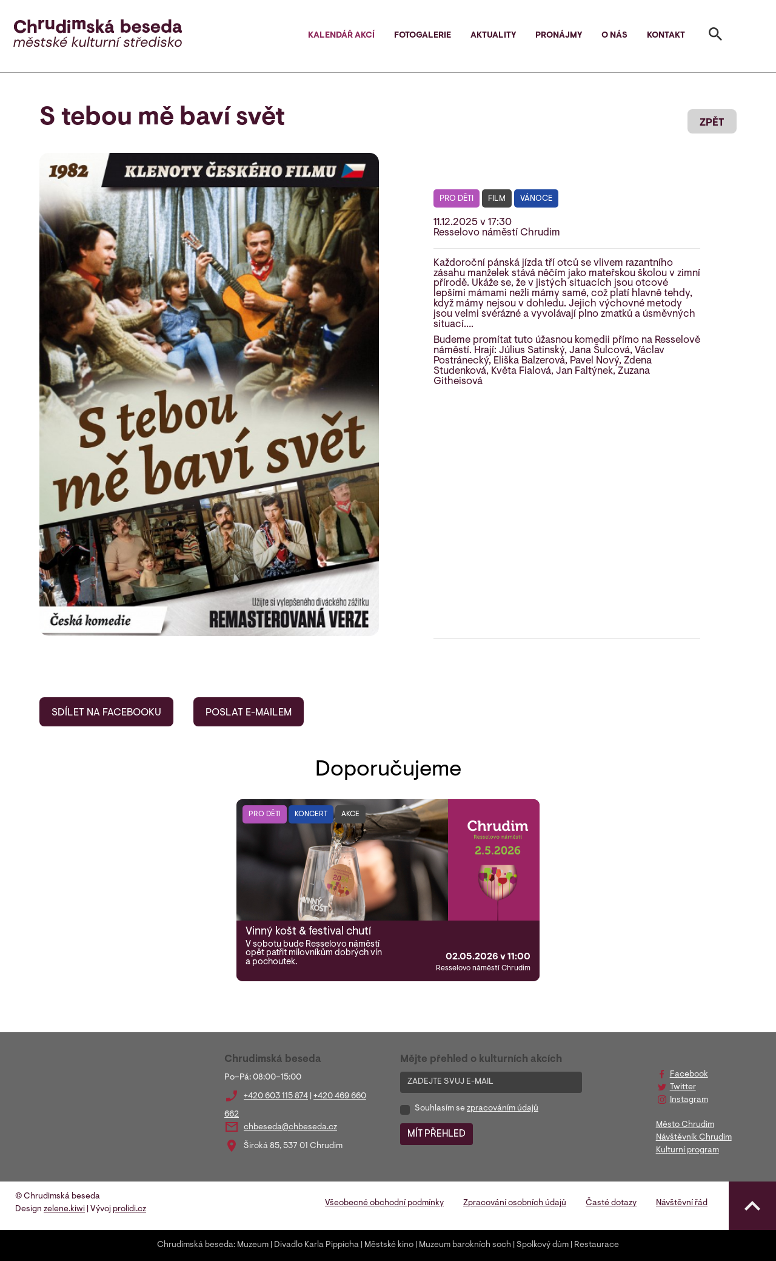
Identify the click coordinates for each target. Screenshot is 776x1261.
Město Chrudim (685, 1125)
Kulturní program (687, 1150)
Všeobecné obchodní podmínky (384, 1203)
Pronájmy (558, 36)
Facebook (689, 1074)
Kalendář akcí (341, 36)
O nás (614, 36)
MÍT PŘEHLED (436, 1134)
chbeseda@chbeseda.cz (290, 1127)
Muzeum (253, 1245)
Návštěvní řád (681, 1203)
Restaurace (596, 1245)
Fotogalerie (422, 36)
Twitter (683, 1087)
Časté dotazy (611, 1203)
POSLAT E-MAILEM (249, 713)
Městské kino (388, 1245)
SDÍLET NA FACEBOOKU (106, 713)
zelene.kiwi (64, 1209)
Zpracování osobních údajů (514, 1203)
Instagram (689, 1100)
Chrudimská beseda (195, 1245)
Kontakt (666, 36)
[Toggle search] (715, 36)
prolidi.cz (129, 1209)
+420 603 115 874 (276, 1096)
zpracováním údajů (502, 1108)
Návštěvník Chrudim (694, 1138)
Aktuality (493, 36)
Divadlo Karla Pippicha (316, 1245)
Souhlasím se (476, 1108)
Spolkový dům (543, 1245)
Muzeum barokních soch (465, 1245)
